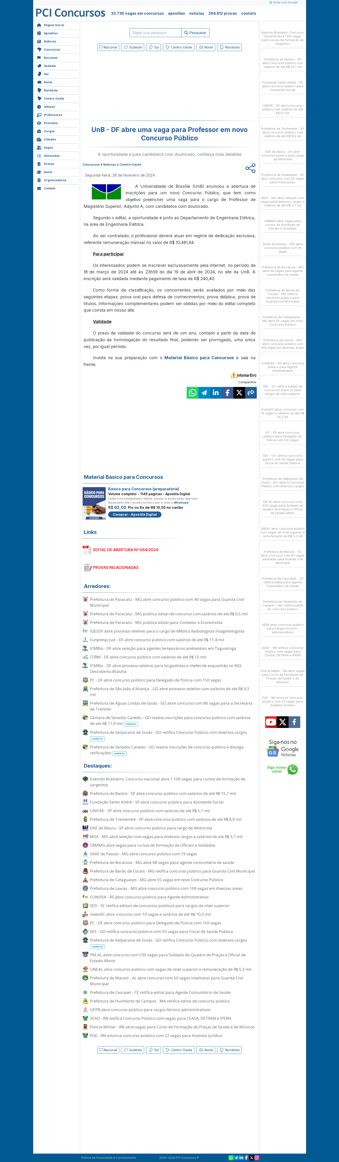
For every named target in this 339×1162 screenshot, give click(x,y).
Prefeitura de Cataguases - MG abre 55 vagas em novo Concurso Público (156, 879)
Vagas (45, 147)
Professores (49, 114)
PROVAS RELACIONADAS (116, 567)
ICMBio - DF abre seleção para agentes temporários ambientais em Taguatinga (163, 648)
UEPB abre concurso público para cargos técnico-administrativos (150, 1009)
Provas (45, 163)
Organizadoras (51, 179)
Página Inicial (50, 24)
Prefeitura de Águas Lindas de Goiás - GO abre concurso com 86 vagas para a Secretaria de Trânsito (171, 706)
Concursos (48, 49)
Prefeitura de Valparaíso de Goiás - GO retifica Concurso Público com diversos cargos (168, 735)
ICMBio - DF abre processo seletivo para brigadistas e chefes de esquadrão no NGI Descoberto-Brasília (166, 668)
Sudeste (46, 65)
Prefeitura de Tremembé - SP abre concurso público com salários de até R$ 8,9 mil (166, 819)
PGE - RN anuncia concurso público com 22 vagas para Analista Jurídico (156, 1035)
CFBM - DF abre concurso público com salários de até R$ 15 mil (148, 657)
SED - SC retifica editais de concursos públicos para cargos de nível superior (160, 905)
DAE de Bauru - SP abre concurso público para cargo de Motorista (151, 828)
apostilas (176, 13)
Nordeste (47, 90)
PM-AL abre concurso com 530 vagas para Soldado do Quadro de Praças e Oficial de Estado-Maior (168, 957)
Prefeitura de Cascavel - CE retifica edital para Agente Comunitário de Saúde (160, 992)
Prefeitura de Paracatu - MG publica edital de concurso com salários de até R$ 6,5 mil (169, 613)
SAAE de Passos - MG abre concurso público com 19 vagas (143, 853)
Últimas (46, 106)
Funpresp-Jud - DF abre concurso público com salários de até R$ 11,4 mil (157, 639)
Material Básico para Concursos (199, 357)
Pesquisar (195, 32)
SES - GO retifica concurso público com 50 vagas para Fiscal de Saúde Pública (161, 931)
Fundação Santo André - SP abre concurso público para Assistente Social (157, 802)
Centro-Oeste (50, 98)
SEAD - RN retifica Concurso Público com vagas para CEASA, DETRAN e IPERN (160, 1018)
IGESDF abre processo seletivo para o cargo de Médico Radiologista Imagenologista (167, 631)
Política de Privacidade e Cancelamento (108, 1157)
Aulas (44, 171)
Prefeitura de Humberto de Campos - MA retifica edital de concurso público (160, 1001)
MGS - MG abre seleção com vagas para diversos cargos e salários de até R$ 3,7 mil (166, 836)
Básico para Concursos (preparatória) (143, 489)
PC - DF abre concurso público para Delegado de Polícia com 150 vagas (155, 680)
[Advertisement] (131, 87)
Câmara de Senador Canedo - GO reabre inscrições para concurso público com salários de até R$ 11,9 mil (170, 721)
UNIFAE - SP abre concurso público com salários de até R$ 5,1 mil (150, 810)
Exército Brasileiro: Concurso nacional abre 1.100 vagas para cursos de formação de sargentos (167, 781)
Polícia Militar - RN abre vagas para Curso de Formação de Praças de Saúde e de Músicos (172, 1027)
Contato (46, 188)
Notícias (46, 41)
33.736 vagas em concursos (137, 13)
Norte (44, 82)
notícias (196, 13)
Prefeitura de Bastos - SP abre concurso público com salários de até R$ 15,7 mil (163, 793)
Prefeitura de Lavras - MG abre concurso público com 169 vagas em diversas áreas (166, 888)
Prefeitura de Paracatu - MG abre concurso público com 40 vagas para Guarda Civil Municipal (167, 602)
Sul (43, 74)
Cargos (46, 131)
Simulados (48, 155)
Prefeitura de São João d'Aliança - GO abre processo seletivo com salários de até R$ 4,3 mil (169, 691)
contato (248, 13)
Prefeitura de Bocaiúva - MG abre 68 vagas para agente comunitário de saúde (162, 862)
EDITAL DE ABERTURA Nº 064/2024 (125, 549)
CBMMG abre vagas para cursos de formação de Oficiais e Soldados (152, 845)
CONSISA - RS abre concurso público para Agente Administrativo (149, 897)
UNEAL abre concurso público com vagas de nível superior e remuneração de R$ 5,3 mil (171, 969)
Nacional (47, 57)
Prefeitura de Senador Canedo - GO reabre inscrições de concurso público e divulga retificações (167, 750)
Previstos (47, 122)
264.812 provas (222, 13)
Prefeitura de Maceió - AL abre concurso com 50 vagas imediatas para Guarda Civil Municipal (166, 980)
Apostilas (47, 33)
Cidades (46, 139)
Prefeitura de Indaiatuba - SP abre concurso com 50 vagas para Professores (282, 174)
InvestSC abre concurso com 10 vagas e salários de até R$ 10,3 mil (150, 914)
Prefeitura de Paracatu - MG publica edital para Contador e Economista (156, 622)
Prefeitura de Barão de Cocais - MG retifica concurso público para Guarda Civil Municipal (172, 871)
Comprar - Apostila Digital (135, 514)
